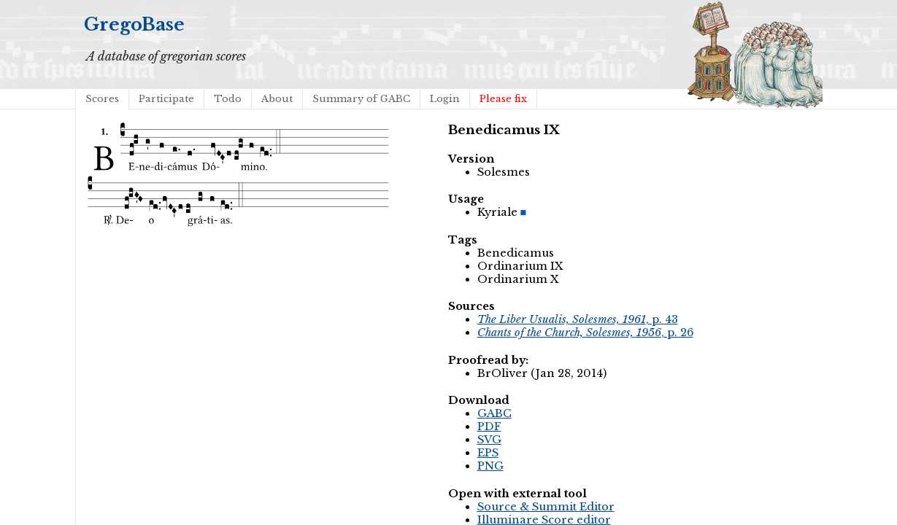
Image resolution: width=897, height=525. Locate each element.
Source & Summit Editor (546, 506)
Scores (102, 99)
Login (445, 99)
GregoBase (134, 24)
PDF (489, 426)
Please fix (503, 99)
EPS (487, 452)
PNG (490, 465)
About (277, 99)
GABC (494, 413)
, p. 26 (585, 332)
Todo (228, 99)
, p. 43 (577, 319)
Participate (166, 99)
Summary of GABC (361, 99)
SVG (489, 439)
